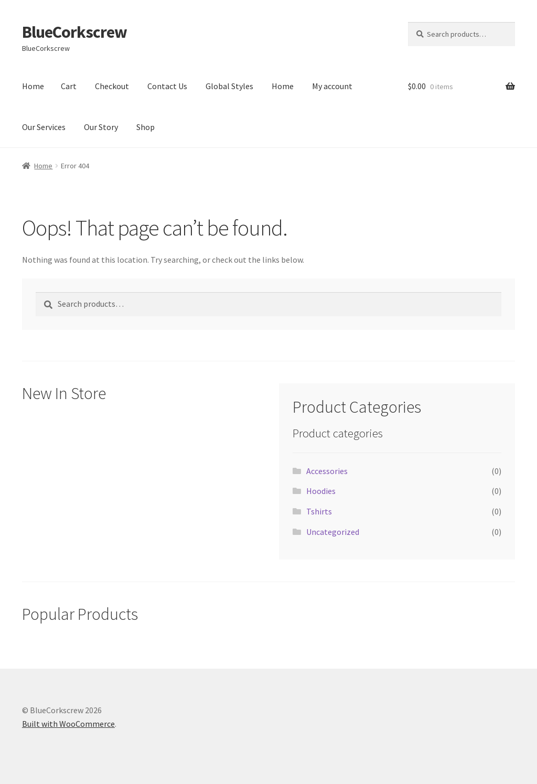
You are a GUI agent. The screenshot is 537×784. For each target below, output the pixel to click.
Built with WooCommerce (68, 723)
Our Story (101, 127)
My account (332, 86)
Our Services (44, 127)
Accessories (327, 471)
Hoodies (321, 491)
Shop (145, 127)
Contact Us (167, 86)
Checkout (112, 86)
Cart (69, 86)
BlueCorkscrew (74, 32)
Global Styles (229, 86)
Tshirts (319, 511)
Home (33, 86)
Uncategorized (332, 532)
